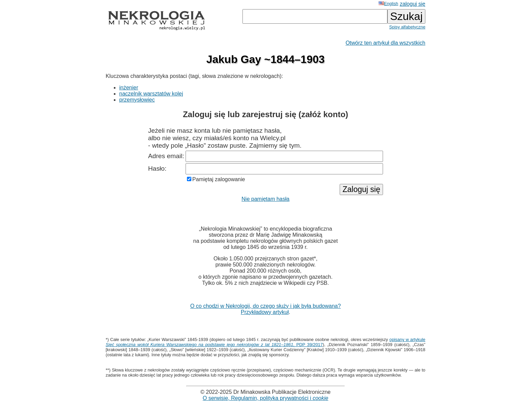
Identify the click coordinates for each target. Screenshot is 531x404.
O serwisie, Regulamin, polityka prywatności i (265, 398)
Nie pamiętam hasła (265, 199)
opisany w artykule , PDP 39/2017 (265, 342)
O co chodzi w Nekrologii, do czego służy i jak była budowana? (265, 306)
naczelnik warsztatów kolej (151, 94)
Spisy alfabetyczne (407, 26)
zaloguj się (412, 4)
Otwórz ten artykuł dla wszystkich (385, 43)
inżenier (128, 87)
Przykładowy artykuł (265, 312)
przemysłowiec (137, 100)
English (388, 3)
